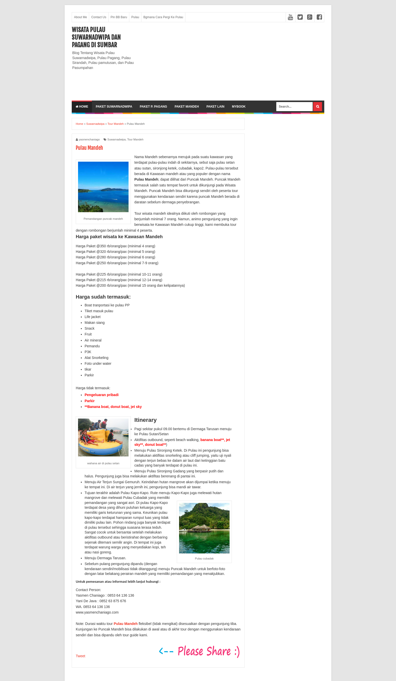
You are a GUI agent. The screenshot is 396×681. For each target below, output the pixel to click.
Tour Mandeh (135, 139)
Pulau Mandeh (126, 624)
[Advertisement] (232, 61)
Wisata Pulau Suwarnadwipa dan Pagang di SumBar (96, 37)
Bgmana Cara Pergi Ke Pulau (163, 17)
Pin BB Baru (119, 17)
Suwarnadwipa (116, 139)
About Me (80, 17)
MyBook (238, 106)
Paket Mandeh (187, 106)
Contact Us (98, 17)
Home (82, 106)
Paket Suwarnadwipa (114, 106)
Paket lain (215, 106)
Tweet (80, 656)
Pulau (135, 17)
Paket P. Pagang (153, 106)
